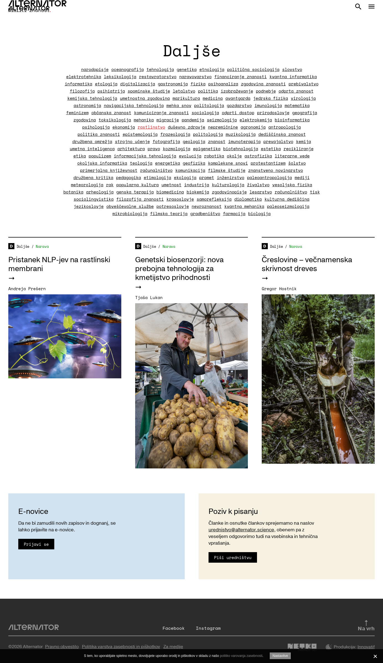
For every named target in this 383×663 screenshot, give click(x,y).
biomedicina (170, 192)
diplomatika (248, 199)
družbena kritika (93, 177)
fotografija (166, 141)
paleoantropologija (269, 177)
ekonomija (123, 127)
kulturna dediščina (286, 199)
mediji (302, 177)
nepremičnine (223, 127)
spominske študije (149, 91)
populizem (100, 156)
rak (110, 185)
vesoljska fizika (292, 185)
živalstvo (258, 185)
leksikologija (120, 76)
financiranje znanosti (240, 76)
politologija (209, 105)
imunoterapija (244, 141)
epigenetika (206, 149)
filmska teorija (168, 213)
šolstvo (297, 163)
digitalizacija (137, 84)
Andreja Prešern (27, 288)
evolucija (190, 156)
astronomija (87, 105)
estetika (271, 149)
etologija (106, 84)
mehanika (144, 120)
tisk (315, 192)
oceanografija (127, 69)
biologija (259, 213)
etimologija (157, 177)
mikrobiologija (129, 213)
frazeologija (175, 134)
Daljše (23, 246)
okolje (234, 156)
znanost (216, 141)
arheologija (100, 192)
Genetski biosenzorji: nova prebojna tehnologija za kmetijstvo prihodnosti (179, 269)
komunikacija (190, 170)
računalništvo (156, 170)
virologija (303, 98)
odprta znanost (296, 91)
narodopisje (95, 69)
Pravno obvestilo (62, 647)
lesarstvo (261, 192)
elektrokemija (256, 120)
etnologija (211, 69)
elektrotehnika (83, 76)
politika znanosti (99, 134)
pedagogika (128, 177)
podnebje (266, 91)
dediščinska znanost (282, 134)
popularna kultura (137, 185)
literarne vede (292, 156)
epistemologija (140, 134)
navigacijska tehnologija (134, 105)
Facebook (174, 628)
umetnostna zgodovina (145, 98)
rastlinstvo (151, 127)
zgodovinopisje (229, 192)
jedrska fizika (270, 98)
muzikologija (241, 134)
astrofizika (258, 156)
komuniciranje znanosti (161, 112)
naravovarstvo (195, 76)
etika (79, 156)
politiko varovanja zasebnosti (241, 656)
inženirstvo (230, 177)
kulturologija (228, 185)
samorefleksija (214, 199)
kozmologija (176, 149)
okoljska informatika (102, 163)
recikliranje (298, 149)
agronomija (253, 127)
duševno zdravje (186, 127)
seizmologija (222, 120)
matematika (297, 105)
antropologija (284, 127)
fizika (198, 84)
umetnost (171, 185)
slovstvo (292, 69)
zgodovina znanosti (263, 84)
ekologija (185, 177)
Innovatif (366, 647)
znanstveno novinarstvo (275, 170)
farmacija (234, 213)
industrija (196, 185)
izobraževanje (237, 91)
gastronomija (173, 84)
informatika (78, 84)
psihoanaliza (223, 84)
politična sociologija (253, 69)
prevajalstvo (278, 141)
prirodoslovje (273, 112)
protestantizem (268, 163)
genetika (187, 69)
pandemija (193, 120)
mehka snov (178, 105)
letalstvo (184, 91)
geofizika (194, 163)
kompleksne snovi (228, 163)
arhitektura (131, 149)
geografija (304, 112)
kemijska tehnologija (92, 98)
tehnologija (160, 69)
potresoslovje (172, 206)
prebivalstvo (303, 84)
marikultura (186, 98)
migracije (167, 120)
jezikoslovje (89, 206)
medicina (213, 98)
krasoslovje (180, 199)
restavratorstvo (157, 76)
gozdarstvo (239, 105)
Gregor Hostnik (279, 288)
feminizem (77, 112)
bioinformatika (292, 120)
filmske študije (226, 170)
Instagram (208, 628)
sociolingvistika (94, 199)
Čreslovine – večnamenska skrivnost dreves (307, 264)
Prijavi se (36, 544)
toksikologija (115, 120)
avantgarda (237, 98)
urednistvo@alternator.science (241, 530)
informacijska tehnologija (145, 156)
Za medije (173, 647)
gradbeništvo (205, 213)
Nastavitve (280, 656)
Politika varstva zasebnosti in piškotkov (121, 647)
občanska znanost (111, 112)
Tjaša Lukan (149, 297)
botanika (73, 192)
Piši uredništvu (232, 557)
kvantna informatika (293, 76)
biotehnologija (240, 149)
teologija (141, 163)
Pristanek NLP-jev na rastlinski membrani (59, 264)
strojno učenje (132, 141)
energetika (167, 163)
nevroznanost (207, 206)
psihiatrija (111, 91)
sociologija (205, 112)
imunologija (268, 105)
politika (208, 91)
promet (206, 177)
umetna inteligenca (92, 149)
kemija (303, 141)
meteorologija (87, 185)
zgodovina (84, 120)
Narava (42, 246)
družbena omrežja (92, 141)
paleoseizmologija (288, 206)
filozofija (82, 91)
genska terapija (135, 192)
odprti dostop (238, 112)
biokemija (198, 192)
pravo (154, 149)
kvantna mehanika (244, 206)
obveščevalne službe (130, 206)
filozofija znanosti (140, 199)
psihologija (96, 127)
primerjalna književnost (108, 170)
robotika (214, 156)
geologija (194, 141)
